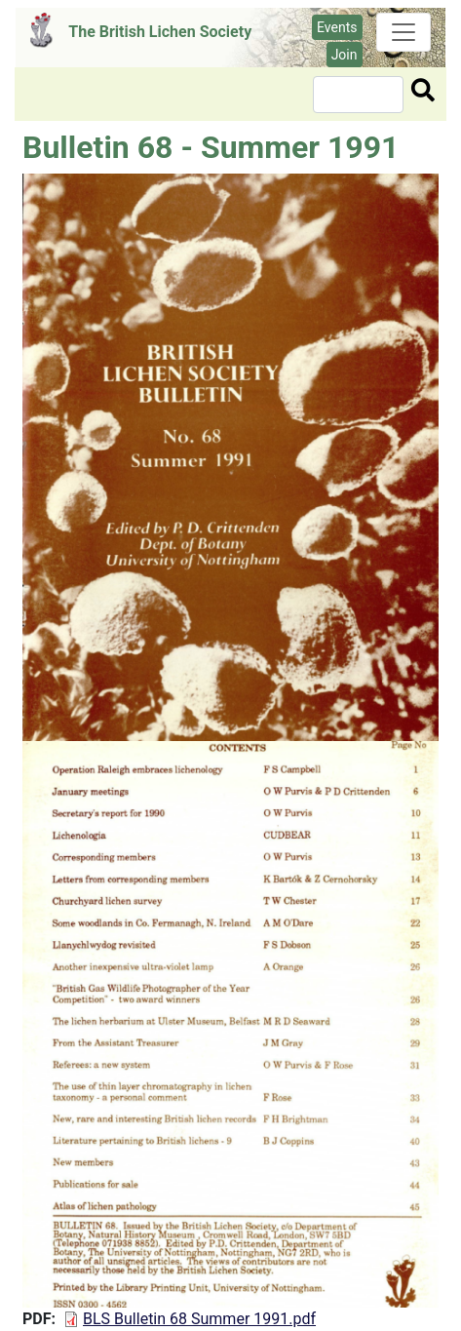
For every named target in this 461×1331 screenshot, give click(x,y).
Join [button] (344, 54)
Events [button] (337, 27)
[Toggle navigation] (403, 32)
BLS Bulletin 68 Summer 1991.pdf (199, 1319)
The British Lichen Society (159, 31)
